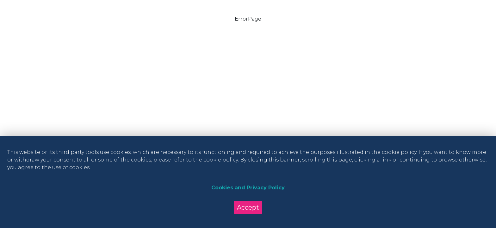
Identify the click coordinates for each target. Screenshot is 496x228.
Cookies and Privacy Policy (248, 188)
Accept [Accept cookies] (248, 207)
